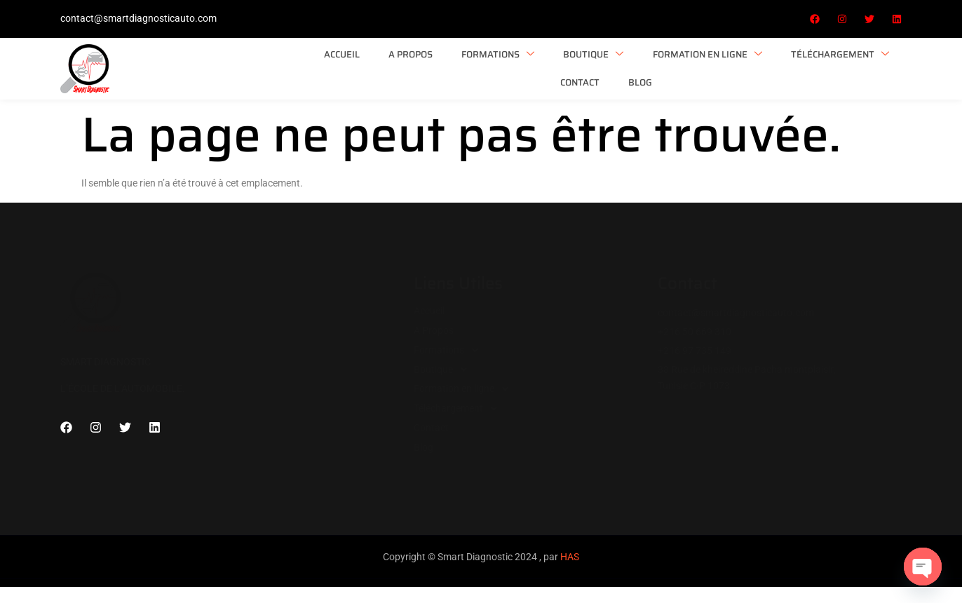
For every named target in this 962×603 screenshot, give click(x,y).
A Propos (284, 65)
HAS (569, 551)
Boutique (458, 65)
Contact (789, 65)
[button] (536, 344)
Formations (367, 65)
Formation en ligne (568, 65)
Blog (846, 65)
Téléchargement (696, 65)
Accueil (220, 65)
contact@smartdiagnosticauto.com (138, 18)
